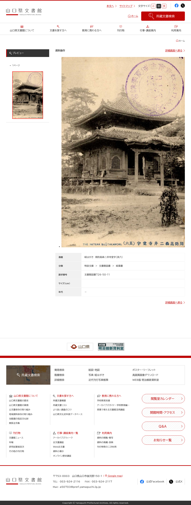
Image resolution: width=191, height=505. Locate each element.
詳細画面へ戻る (173, 50)
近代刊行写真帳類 (98, 380)
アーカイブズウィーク (63, 438)
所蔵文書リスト (60, 405)
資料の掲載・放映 (105, 442)
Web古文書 (59, 447)
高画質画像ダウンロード (145, 375)
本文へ (111, 6)
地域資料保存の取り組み (20, 414)
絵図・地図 (94, 370)
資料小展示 (58, 451)
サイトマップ (127, 6)
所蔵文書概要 (59, 401)
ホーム (134, 16)
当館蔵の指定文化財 (18, 419)
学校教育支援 (103, 401)
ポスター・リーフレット (144, 370)
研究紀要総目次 (16, 447)
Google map (114, 476)
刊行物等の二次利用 (106, 447)
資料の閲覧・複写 (105, 438)
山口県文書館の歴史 (18, 401)
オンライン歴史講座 (62, 456)
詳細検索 (59, 380)
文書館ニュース (16, 438)
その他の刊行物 (16, 451)
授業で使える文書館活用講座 (111, 410)
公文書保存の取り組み (19, 410)
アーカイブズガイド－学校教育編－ (113, 405)
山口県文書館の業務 (18, 405)
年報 (11, 442)
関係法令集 (14, 423)
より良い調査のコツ (62, 410)
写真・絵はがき (96, 375)
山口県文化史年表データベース (68, 414)
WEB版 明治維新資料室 (145, 380)
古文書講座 (58, 442)
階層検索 (59, 375)
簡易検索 (59, 370)
